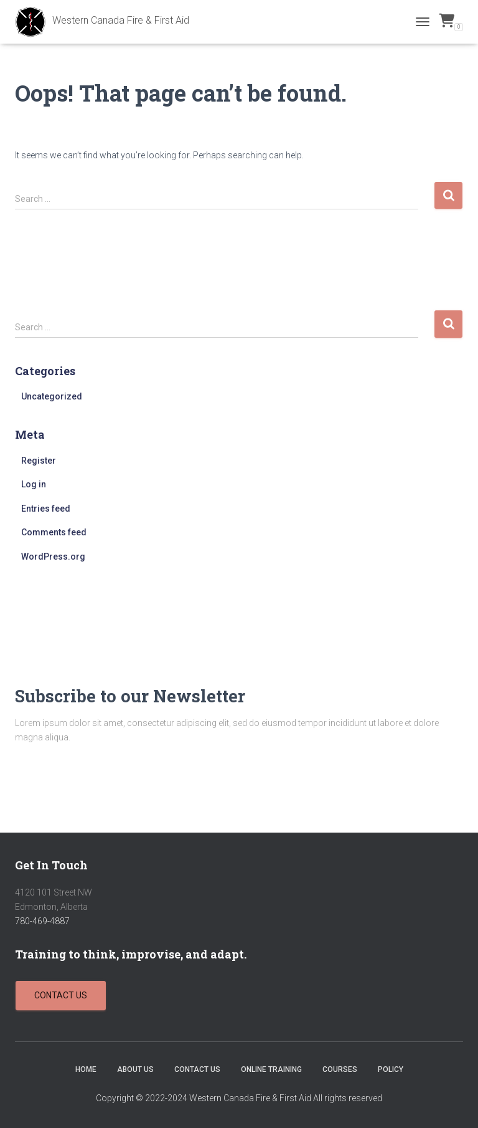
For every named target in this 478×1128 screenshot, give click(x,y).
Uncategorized (51, 396)
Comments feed (54, 532)
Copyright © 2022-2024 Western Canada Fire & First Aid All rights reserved (239, 1098)
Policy (390, 1069)
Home (85, 1069)
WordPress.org (53, 557)
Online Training (271, 1069)
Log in (33, 484)
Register (38, 461)
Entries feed (45, 509)
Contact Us (197, 1069)
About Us (135, 1069)
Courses (339, 1069)
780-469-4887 (42, 921)
